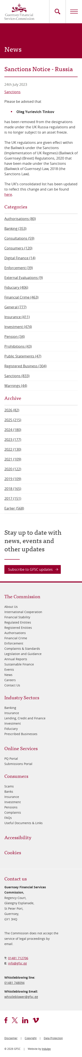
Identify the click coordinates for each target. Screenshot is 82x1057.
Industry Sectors (21, 697)
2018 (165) (12, 488)
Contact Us (12, 685)
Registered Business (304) (25, 366)
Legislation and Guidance (23, 654)
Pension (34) (14, 336)
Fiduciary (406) (16, 287)
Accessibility (17, 837)
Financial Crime (15, 638)
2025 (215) (12, 420)
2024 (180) (12, 429)
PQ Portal (11, 758)
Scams (9, 786)
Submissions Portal (18, 764)
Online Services (21, 748)
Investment (12, 723)
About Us (11, 607)
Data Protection (53, 1038)
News (8, 675)
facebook (5, 1020)
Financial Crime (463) (21, 297)
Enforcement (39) (18, 267)
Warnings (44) (15, 385)
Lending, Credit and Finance (24, 718)
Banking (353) (15, 228)
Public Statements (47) (22, 356)
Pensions (10, 807)
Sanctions (12, 91)
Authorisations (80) (20, 218)
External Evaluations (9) (23, 277)
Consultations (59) (19, 238)
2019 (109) (12, 478)
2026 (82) (11, 410)
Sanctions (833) (17, 375)
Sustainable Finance (19, 664)
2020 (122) (12, 469)
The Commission (22, 596)
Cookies (12, 852)
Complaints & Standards (22, 648)
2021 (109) (12, 459)
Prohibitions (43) (18, 346)
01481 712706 (18, 958)
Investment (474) (18, 326)
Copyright (31, 1038)
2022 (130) (12, 449)
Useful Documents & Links (23, 823)
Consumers (16, 776)
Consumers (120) (18, 248)
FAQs (8, 818)
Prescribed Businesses (20, 734)
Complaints (12, 812)
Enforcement (13, 643)
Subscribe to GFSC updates (30, 569)
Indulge (46, 1048)
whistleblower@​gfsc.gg (21, 997)
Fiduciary (11, 729)
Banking (10, 708)
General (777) (15, 307)
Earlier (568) (14, 508)
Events (9, 669)
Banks (8, 791)
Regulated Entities (17, 622)
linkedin (25, 1020)
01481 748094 (14, 983)
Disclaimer (10, 1038)
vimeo (36, 1020)
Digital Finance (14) (19, 258)
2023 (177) (12, 439)
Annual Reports (15, 659)
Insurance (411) (17, 317)
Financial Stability (17, 617)
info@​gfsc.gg (17, 963)
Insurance (11, 713)
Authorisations (15, 633)
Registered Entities (18, 628)
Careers (10, 680)
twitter (15, 1020)
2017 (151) (12, 498)
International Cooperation (23, 612)
